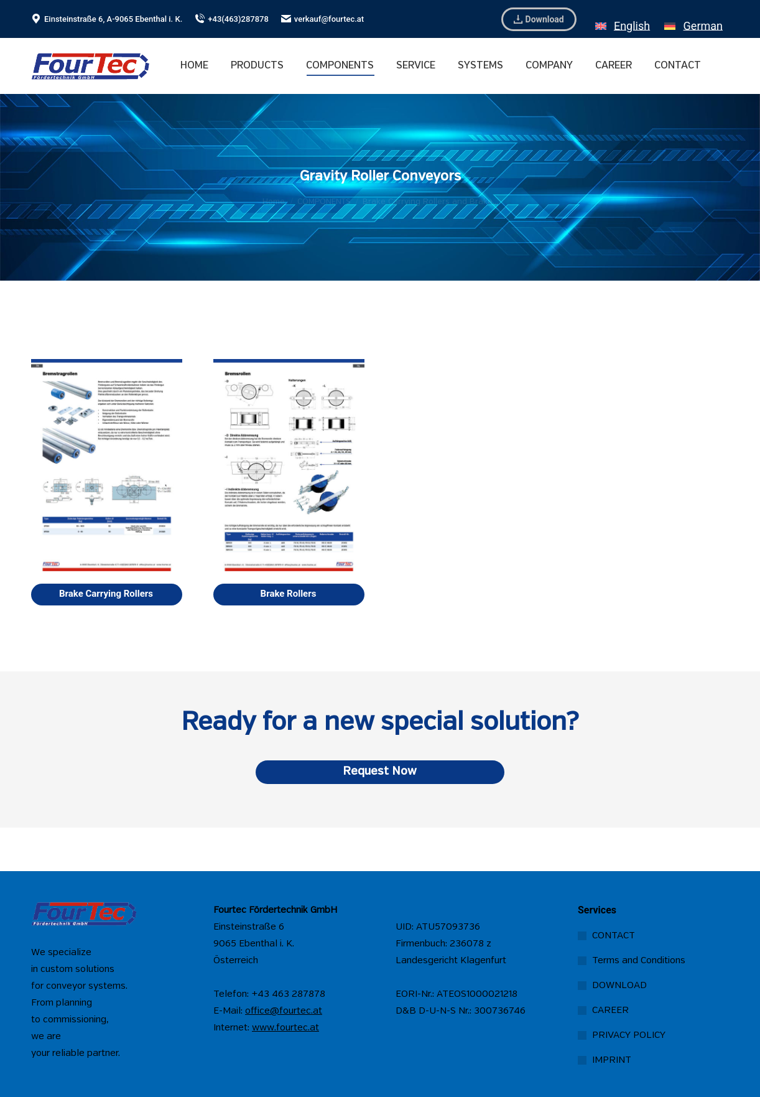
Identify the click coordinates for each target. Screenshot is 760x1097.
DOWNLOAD (619, 986)
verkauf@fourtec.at (322, 19)
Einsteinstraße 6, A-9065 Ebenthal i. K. (106, 19)
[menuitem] (622, 19)
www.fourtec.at (285, 1028)
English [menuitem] (632, 25)
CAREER (610, 1010)
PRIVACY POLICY (628, 1035)
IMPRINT (611, 1060)
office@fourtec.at (283, 1011)
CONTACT (613, 936)
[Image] (106, 465)
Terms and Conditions (638, 961)
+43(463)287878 (232, 19)
